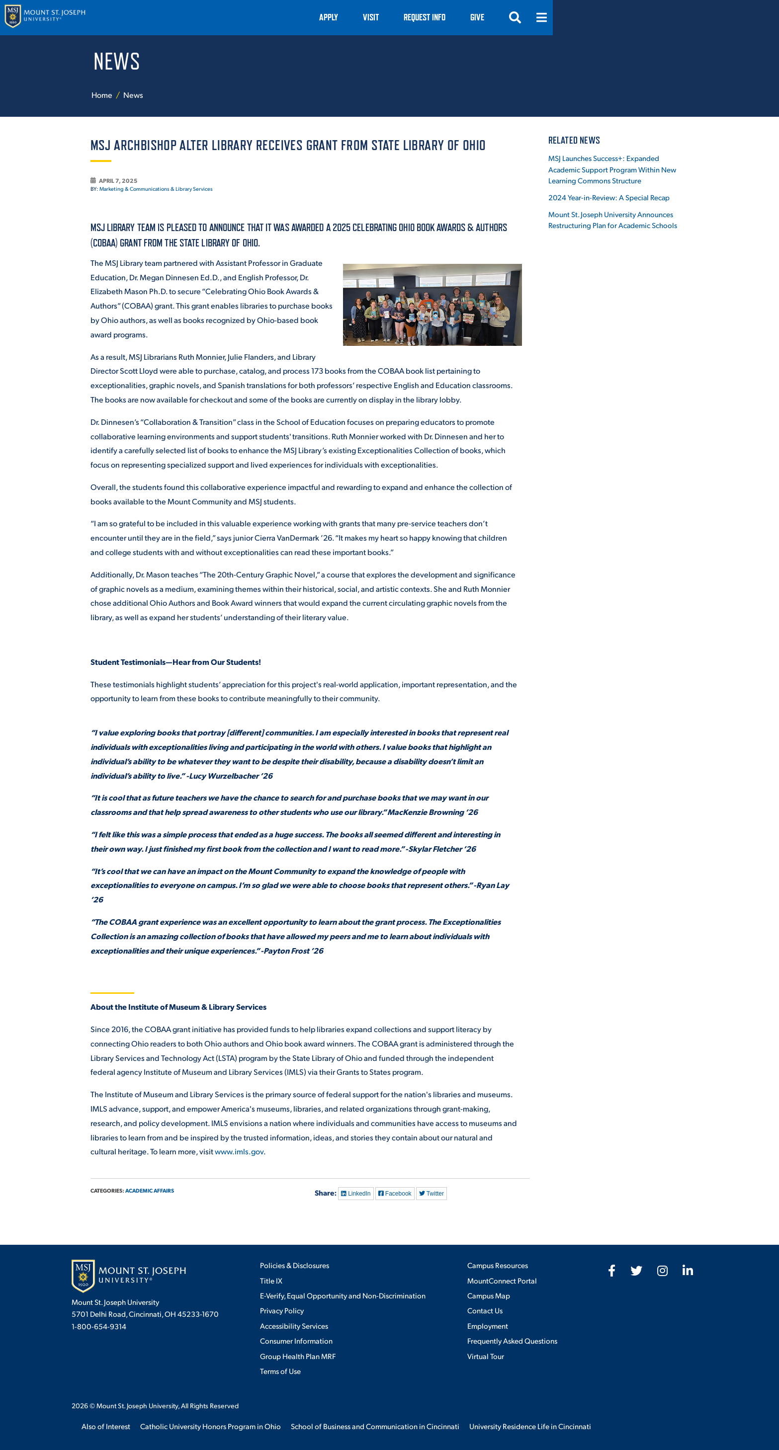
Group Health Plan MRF (298, 1356)
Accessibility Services (294, 1325)
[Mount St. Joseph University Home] (116, 17)
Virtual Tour (485, 1356)
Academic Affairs (149, 1190)
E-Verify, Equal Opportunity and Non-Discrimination (343, 1295)
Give (632, 17)
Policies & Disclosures (294, 1265)
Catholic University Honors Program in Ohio (210, 1426)
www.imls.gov (239, 1151)
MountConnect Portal (502, 1280)
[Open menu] (697, 17)
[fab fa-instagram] (662, 1271)
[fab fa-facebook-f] (611, 1271)
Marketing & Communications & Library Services (156, 188)
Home (101, 94)
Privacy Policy (282, 1310)
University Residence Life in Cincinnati (530, 1426)
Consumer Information (296, 1340)
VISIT (526, 17)
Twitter (431, 1193)
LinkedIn (356, 1193)
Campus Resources (497, 1265)
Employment (487, 1325)
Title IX (271, 1280)
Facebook (395, 1193)
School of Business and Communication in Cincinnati (375, 1426)
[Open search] (670, 17)
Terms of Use (280, 1370)
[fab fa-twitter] (636, 1271)
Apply (483, 17)
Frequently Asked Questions (512, 1340)
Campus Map (488, 1295)
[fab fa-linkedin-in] (688, 1271)
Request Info (580, 17)
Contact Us (485, 1310)
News (133, 94)
